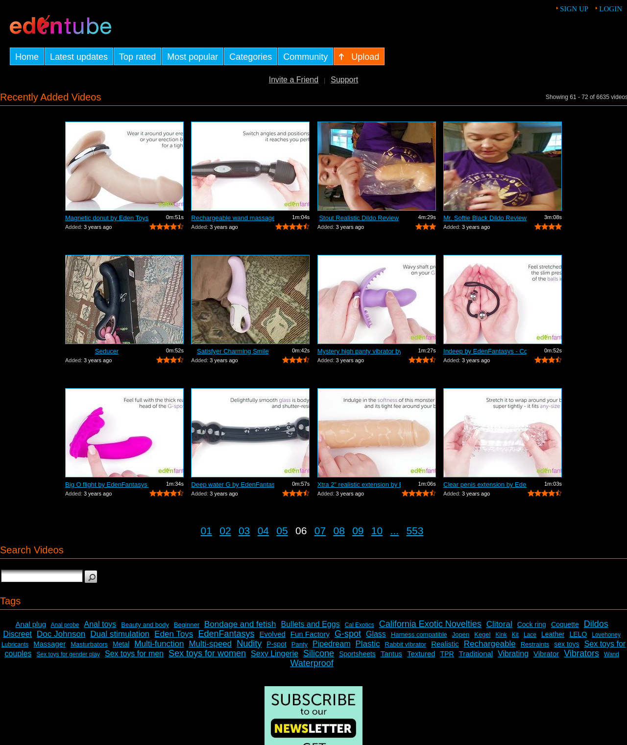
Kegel (482, 634)
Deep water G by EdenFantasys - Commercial (232, 484)
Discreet (17, 634)
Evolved (272, 634)
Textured (421, 653)
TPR (447, 654)
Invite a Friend (293, 79)
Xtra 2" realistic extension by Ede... (359, 484)
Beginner (186, 624)
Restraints (535, 644)
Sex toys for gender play (68, 654)
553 (414, 530)
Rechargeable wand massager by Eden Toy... (232, 218)
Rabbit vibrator (406, 644)
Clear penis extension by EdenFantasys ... (485, 484)
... (394, 530)
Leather (552, 634)
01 (206, 530)
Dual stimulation (119, 634)
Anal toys (100, 624)
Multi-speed (210, 643)
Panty (299, 644)
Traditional (476, 653)
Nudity (249, 643)
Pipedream (331, 644)
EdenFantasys (226, 634)
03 (244, 530)
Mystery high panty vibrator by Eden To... (359, 351)
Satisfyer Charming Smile (233, 351)
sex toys (566, 644)
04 (263, 530)
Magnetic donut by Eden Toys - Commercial (106, 218)
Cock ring (531, 624)
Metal (121, 644)
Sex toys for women (207, 653)
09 (357, 530)
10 (377, 530)
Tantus (391, 653)
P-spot (276, 644)
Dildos (596, 624)
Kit (515, 634)
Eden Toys (173, 634)
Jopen (460, 634)
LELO (578, 634)
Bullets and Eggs (310, 624)
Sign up (574, 9)
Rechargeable (490, 643)
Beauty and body (145, 624)
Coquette (565, 624)
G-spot (348, 634)
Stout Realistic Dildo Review (359, 218)
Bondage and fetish (240, 624)
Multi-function (159, 643)
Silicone (318, 653)
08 (338, 530)
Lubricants (14, 644)
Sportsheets (357, 654)
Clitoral (499, 624)
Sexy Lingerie (274, 653)
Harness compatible (419, 634)
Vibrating (513, 653)
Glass (376, 634)
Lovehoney (606, 634)
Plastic (367, 643)
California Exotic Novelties (430, 624)
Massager (49, 644)
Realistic (445, 644)
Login (610, 9)
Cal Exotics (359, 624)
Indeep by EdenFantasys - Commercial (485, 351)
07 (320, 530)
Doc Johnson (61, 634)
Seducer (107, 351)
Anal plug (31, 624)
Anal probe (64, 624)
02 (225, 530)
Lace (530, 634)
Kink (500, 634)
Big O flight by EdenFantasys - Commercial (106, 484)
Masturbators (89, 644)
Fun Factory (310, 634)
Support (344, 79)
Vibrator (546, 653)
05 (282, 530)
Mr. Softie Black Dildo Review (485, 218)
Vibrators (581, 653)
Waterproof (311, 663)
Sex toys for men (134, 653)
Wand (611, 654)
